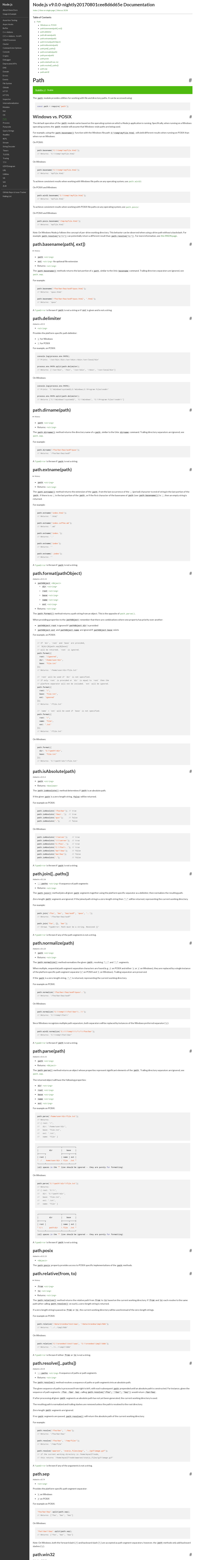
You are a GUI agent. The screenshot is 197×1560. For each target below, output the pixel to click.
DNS (4, 68)
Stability (40, 90)
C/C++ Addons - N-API (12, 36)
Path (5, 119)
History (37, 250)
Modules (6, 107)
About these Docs (10, 10)
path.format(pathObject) (50, 42)
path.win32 (44, 72)
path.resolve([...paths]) (49, 65)
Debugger (7, 60)
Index (35, 10)
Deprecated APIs (10, 64)
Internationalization (11, 103)
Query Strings (8, 131)
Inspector (7, 99)
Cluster (6, 44)
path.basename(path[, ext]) (51, 28)
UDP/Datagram (9, 166)
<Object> (56, 578)
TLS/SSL (6, 154)
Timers (5, 150)
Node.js (7, 4)
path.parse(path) (47, 55)
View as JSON (62, 10)
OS (4, 115)
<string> (49, 256)
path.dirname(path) (48, 35)
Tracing (6, 158)
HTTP (5, 91)
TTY (4, 162)
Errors (5, 76)
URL (4, 170)
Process (6, 123)
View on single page (47, 10)
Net (4, 111)
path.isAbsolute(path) (49, 45)
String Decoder (9, 147)
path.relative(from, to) (49, 62)
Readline (6, 135)
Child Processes (9, 40)
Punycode (7, 127)
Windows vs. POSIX (48, 25)
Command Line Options (12, 48)
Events (5, 79)
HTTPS (6, 95)
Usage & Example (9, 14)
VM (4, 182)
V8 (4, 178)
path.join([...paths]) (47, 49)
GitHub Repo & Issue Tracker (14, 192)
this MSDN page (169, 234)
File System (7, 83)
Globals (6, 87)
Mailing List (7, 196)
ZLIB (5, 186)
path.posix (44, 59)
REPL (5, 139)
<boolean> (52, 777)
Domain (6, 72)
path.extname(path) (48, 38)
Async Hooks (8, 24)
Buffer (5, 28)
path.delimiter (46, 32)
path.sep (43, 69)
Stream (6, 143)
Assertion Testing (10, 20)
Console (6, 52)
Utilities (6, 174)
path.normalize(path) (48, 52)
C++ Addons (8, 32)
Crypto (6, 56)
